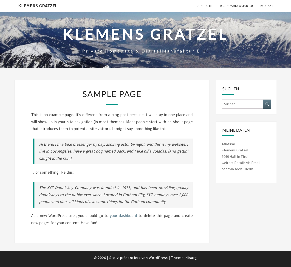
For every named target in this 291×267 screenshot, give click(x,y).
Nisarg (191, 257)
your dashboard (123, 215)
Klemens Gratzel (37, 5)
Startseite (205, 6)
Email (255, 162)
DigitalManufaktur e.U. (237, 6)
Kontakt (266, 6)
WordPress (158, 257)
